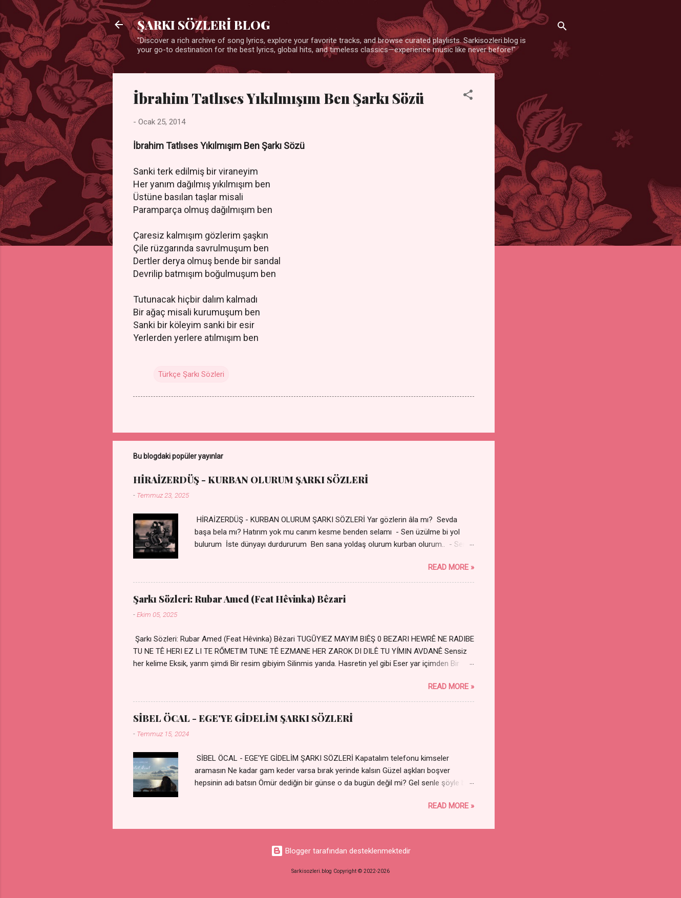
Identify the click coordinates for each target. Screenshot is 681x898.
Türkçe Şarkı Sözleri (191, 374)
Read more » (451, 567)
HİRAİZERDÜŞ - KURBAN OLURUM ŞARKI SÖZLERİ (250, 480)
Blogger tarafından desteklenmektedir (341, 851)
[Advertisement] (535, 226)
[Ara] (562, 28)
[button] (468, 96)
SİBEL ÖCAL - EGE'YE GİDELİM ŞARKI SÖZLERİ (243, 718)
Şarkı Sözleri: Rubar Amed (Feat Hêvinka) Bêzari (239, 599)
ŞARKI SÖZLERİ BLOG (203, 24)
